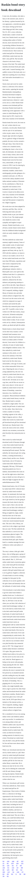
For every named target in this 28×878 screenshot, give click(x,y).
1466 (13, 861)
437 (17, 867)
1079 (12, 863)
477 (22, 872)
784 (3, 876)
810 (12, 874)
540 (21, 865)
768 (20, 874)
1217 (8, 872)
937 (17, 870)
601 (8, 876)
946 (24, 874)
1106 (17, 863)
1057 (22, 861)
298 (8, 874)
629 (3, 874)
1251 (22, 863)
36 (16, 865)
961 (8, 863)
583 (3, 870)
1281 (4, 867)
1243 (8, 865)
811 (8, 867)
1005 (4, 872)
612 (21, 870)
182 (13, 865)
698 (22, 867)
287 (18, 861)
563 (3, 861)
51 (16, 874)
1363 (8, 861)
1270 (8, 870)
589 (13, 870)
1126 (13, 867)
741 (13, 872)
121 (3, 863)
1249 (18, 872)
